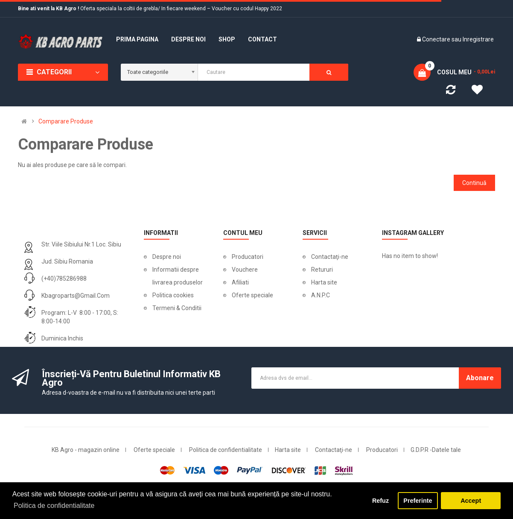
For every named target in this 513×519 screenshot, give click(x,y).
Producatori (247, 256)
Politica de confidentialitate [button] (54, 505)
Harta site (324, 282)
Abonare (480, 378)
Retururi (322, 269)
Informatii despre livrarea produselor (177, 276)
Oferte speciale (252, 295)
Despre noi (166, 256)
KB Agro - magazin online (86, 449)
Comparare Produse (65, 121)
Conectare (437, 39)
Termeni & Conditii (176, 308)
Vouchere (245, 269)
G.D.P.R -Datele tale (436, 449)
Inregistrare (478, 39)
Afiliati (240, 282)
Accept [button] (471, 500)
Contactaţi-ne (329, 256)
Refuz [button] (380, 500)
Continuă (474, 182)
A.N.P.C (320, 295)
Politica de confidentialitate (225, 449)
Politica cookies (173, 295)
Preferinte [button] (417, 500)
